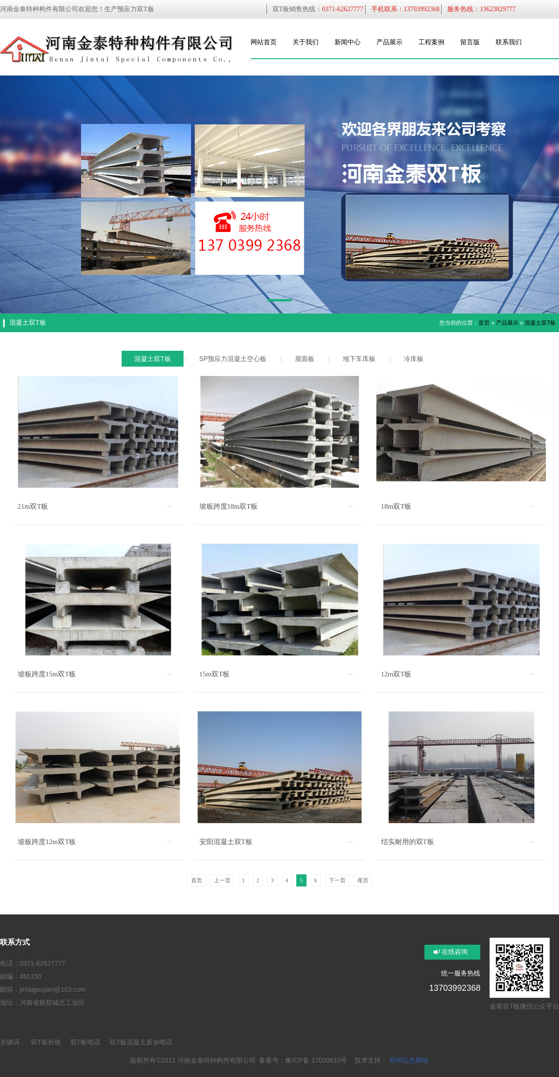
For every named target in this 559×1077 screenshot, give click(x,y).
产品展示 (507, 323)
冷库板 (413, 358)
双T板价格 (46, 1042)
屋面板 (304, 358)
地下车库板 (359, 358)
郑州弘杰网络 (409, 1060)
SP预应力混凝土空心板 (233, 358)
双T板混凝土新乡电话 (140, 1042)
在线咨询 (455, 951)
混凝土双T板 (540, 323)
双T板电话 (85, 1042)
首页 (484, 323)
